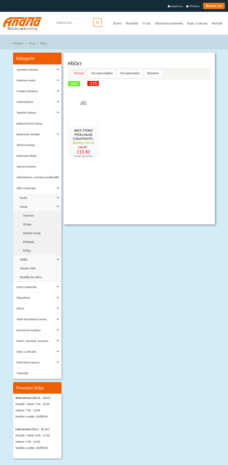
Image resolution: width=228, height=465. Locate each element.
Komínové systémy (39, 331)
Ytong (32, 43)
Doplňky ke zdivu (31, 277)
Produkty (132, 23)
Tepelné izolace (39, 113)
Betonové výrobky (39, 135)
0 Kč (214, 6)
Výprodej (22, 373)
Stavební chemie (39, 70)
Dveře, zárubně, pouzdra (39, 341)
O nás (147, 23)
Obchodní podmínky (169, 23)
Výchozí (78, 73)
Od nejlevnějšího (102, 73)
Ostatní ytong (32, 233)
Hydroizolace (39, 102)
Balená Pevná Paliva (29, 123)
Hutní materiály (39, 287)
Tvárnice (28, 215)
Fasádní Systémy (39, 92)
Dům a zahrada (39, 352)
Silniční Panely (26, 145)
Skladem (153, 73)
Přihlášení (193, 6)
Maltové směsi (39, 81)
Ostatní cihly (28, 268)
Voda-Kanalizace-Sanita (39, 320)
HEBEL (40, 259)
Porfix (40, 197)
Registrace (175, 6)
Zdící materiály (39, 189)
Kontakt (217, 23)
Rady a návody (197, 23)
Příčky (43, 43)
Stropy (27, 224)
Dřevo (39, 309)
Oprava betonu (26, 166)
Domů (117, 23)
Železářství (39, 298)
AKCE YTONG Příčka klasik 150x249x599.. (83, 135)
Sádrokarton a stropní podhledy (39, 178)
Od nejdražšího (130, 73)
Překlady (28, 242)
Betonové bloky (27, 156)
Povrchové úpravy (39, 363)
